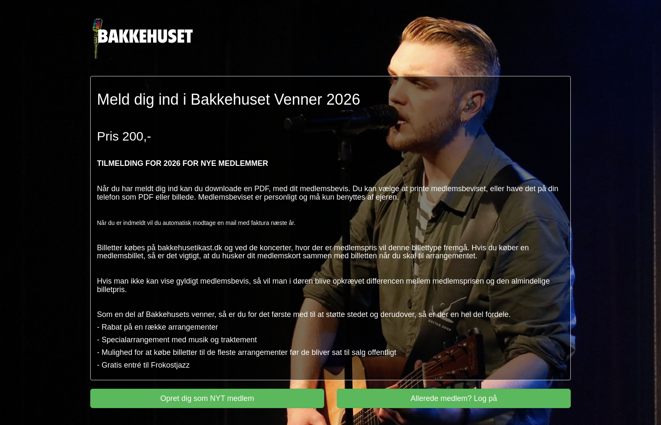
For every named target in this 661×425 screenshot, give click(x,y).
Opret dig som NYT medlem (207, 398)
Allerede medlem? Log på (454, 398)
